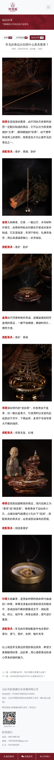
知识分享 (37, 37)
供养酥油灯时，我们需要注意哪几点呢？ (28, 672)
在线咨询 (26, 756)
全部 (8, 37)
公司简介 (45, 756)
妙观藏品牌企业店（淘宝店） (24, 707)
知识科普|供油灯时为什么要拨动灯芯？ (27, 676)
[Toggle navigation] (48, 7)
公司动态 (22, 37)
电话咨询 (9, 756)
